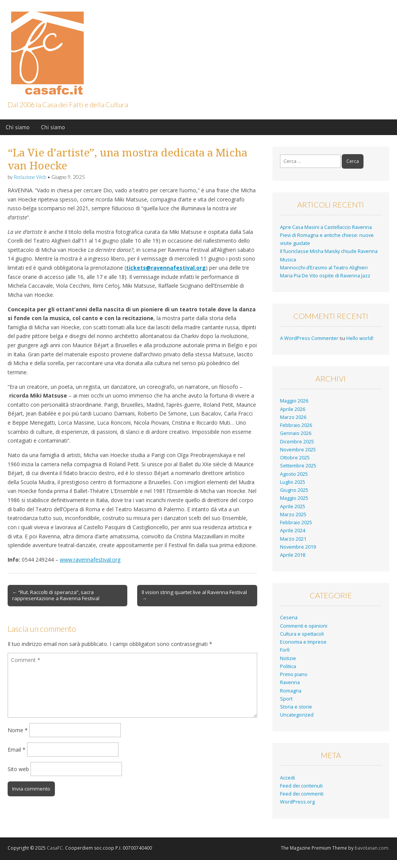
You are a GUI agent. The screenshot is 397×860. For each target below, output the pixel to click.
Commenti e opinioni (303, 626)
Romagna (290, 691)
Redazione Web (30, 177)
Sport (286, 699)
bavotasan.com (371, 848)
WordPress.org (297, 802)
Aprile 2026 (292, 409)
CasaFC (55, 848)
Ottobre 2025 (295, 457)
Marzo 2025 (293, 514)
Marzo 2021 (293, 539)
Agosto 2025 (294, 474)
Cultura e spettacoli (302, 634)
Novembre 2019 (298, 547)
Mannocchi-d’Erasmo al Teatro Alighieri (324, 267)
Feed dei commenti (301, 794)
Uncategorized (297, 715)
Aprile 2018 (292, 555)
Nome (18, 730)
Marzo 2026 (293, 417)
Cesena (289, 617)
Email (17, 749)
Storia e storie (296, 707)
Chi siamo (18, 127)
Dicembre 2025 (297, 441)
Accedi (287, 778)
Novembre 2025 (298, 449)
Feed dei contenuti (301, 786)
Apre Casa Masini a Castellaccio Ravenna (326, 227)
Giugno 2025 (294, 490)
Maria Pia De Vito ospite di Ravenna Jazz (325, 275)
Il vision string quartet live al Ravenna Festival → (194, 595)
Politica (288, 666)
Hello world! (359, 338)
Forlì (285, 650)
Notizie (288, 658)
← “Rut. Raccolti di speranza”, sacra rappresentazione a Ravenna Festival (55, 595)
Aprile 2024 (292, 530)
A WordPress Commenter (309, 338)
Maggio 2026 (294, 401)
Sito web (18, 769)
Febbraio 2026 (296, 425)
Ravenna (290, 682)
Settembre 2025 (298, 465)
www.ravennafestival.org (90, 559)
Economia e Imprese (303, 642)
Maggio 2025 (294, 498)
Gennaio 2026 (295, 433)
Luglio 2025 (292, 482)
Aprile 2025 (292, 506)
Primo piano (293, 674)
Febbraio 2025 (296, 522)
